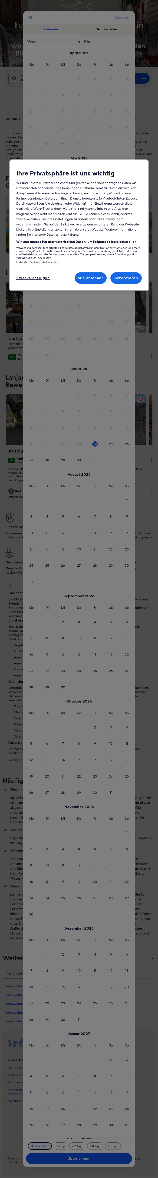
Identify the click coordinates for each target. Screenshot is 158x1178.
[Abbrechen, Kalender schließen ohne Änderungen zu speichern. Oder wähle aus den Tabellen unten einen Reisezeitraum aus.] (30, 17)
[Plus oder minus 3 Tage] (95, 1146)
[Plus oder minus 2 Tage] (77, 1146)
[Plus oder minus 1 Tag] (60, 1146)
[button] (63, 79)
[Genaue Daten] (40, 1146)
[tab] (51, 29)
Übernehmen (79, 1158)
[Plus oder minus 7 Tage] (113, 1146)
